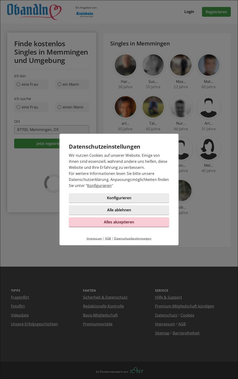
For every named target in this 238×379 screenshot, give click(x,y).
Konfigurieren (99, 185)
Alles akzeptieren (119, 222)
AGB (108, 238)
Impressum (94, 238)
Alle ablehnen (119, 209)
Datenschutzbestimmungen (132, 238)
